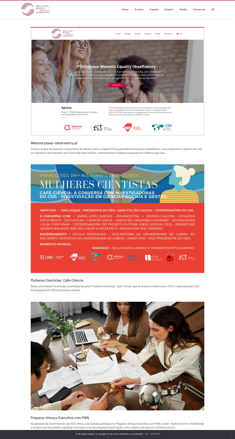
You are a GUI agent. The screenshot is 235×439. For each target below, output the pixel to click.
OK (146, 434)
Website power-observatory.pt (54, 143)
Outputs (169, 9)
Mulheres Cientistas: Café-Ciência (57, 280)
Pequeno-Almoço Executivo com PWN (60, 418)
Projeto (139, 9)
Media (183, 9)
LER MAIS (155, 434)
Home (125, 9)
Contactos (199, 9)
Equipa (154, 9)
